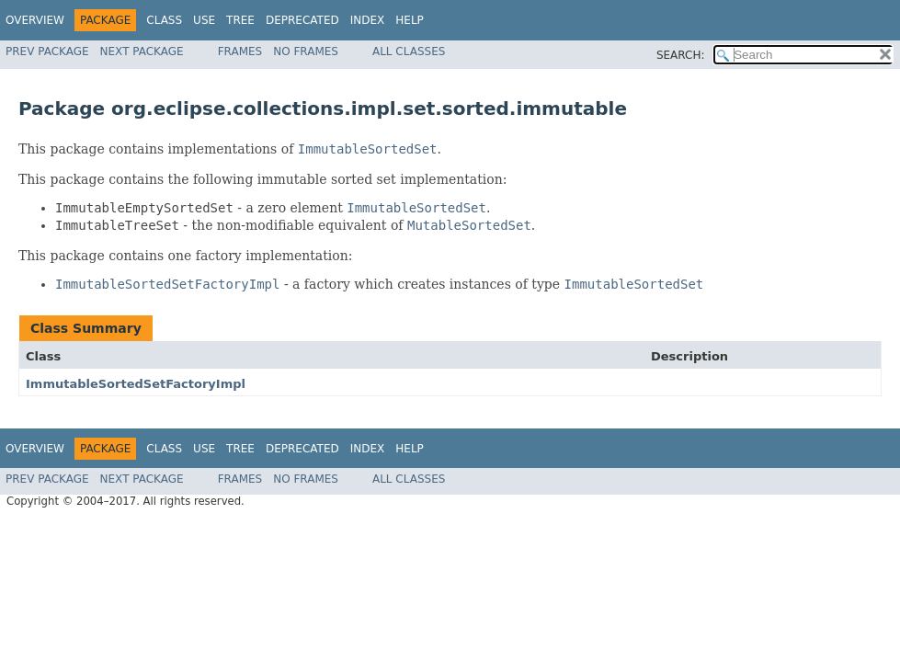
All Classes (408, 51)
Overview (35, 20)
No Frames (305, 51)
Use (204, 20)
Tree (240, 20)
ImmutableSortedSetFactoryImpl (135, 384)
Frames (240, 51)
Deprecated (302, 20)
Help (409, 20)
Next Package (142, 51)
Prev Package (47, 51)
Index (367, 20)
